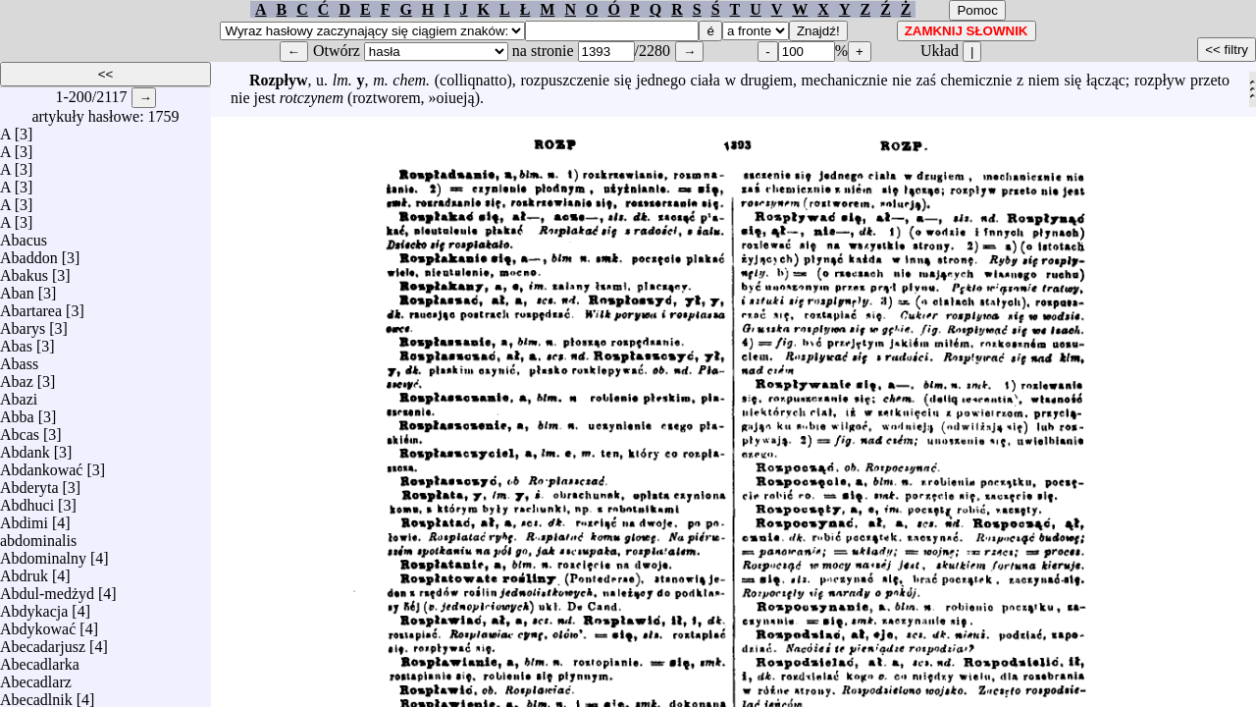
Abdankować (41, 465)
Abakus (24, 270)
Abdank (25, 447)
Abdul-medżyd (47, 588)
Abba (17, 412)
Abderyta (29, 482)
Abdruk (24, 571)
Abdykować (38, 624)
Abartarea (31, 306)
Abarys (22, 323)
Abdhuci (27, 500)
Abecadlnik (36, 694)
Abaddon (29, 253)
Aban (17, 288)
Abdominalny (43, 553)
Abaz (16, 376)
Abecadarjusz (42, 641)
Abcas (19, 429)
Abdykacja (34, 606)
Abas (16, 341)
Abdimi (24, 518)
